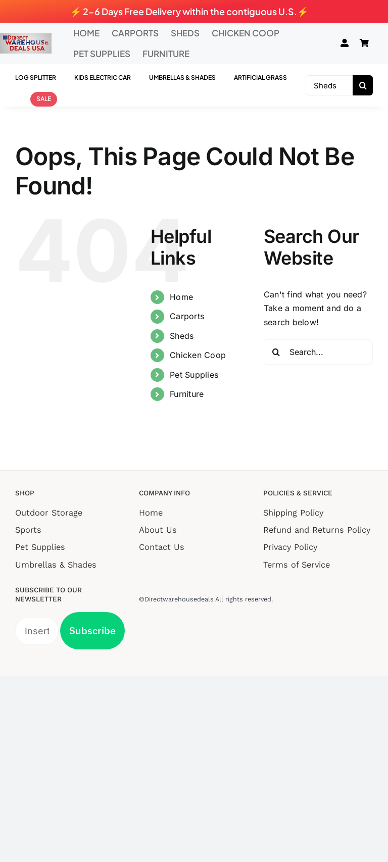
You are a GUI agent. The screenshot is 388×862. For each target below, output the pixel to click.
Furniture (187, 394)
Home (181, 297)
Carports (187, 316)
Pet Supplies (194, 375)
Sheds (181, 336)
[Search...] (318, 352)
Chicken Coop (198, 355)
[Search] (363, 85)
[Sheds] (329, 85)
